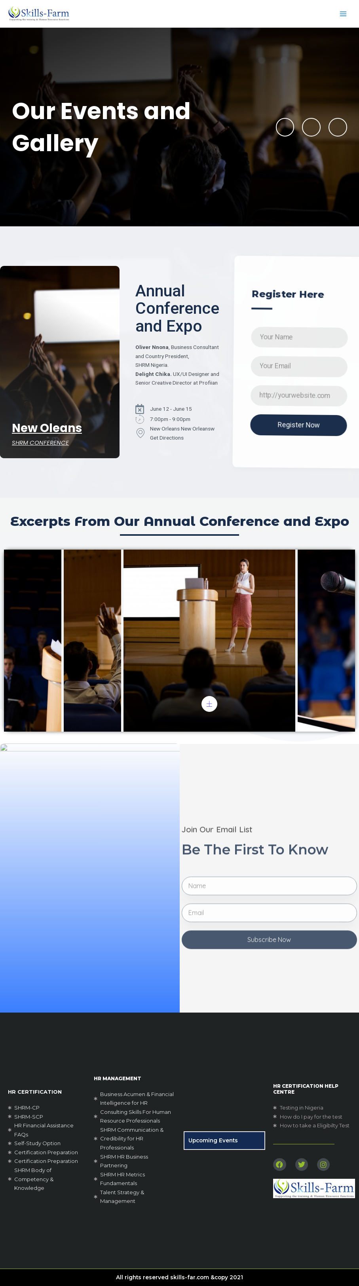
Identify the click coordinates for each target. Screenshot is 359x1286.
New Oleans (47, 428)
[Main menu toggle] (343, 14)
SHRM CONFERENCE (40, 442)
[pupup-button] (209, 704)
